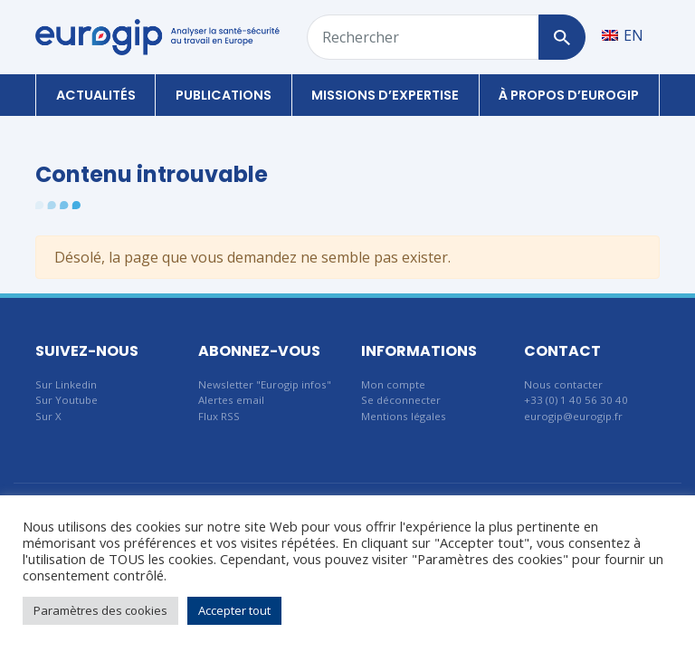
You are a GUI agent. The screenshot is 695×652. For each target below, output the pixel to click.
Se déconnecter (401, 400)
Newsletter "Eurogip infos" (264, 384)
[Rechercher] (561, 37)
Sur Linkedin (66, 384)
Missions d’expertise (385, 95)
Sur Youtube (66, 400)
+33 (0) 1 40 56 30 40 (576, 400)
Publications (223, 95)
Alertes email (231, 400)
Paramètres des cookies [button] (100, 610)
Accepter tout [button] (234, 610)
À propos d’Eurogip (569, 95)
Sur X (48, 416)
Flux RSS (219, 416)
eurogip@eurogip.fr (573, 416)
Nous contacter (563, 384)
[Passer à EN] (622, 34)
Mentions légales (403, 416)
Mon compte (393, 384)
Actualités (96, 95)
